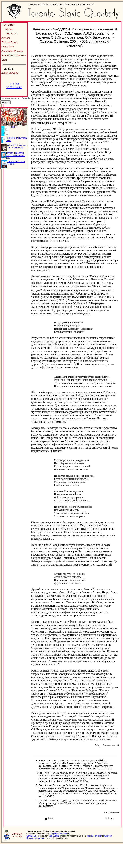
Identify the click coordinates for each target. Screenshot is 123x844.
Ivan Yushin (54, 836)
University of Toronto (17, 835)
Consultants (7, 46)
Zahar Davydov (9, 72)
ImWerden (107, 836)
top (109, 818)
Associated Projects (12, 51)
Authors (5, 38)
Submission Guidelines (13, 55)
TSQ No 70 (11, 33)
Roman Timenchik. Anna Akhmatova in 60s (15, 155)
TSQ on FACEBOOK (14, 85)
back (48, 818)
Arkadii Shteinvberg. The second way (17, 146)
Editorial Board (9, 42)
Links (4, 59)
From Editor (7, 24)
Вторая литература (35, 838)
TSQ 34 (13, 127)
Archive (9, 29)
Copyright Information (60, 833)
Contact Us (31, 836)
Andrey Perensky (94, 836)
